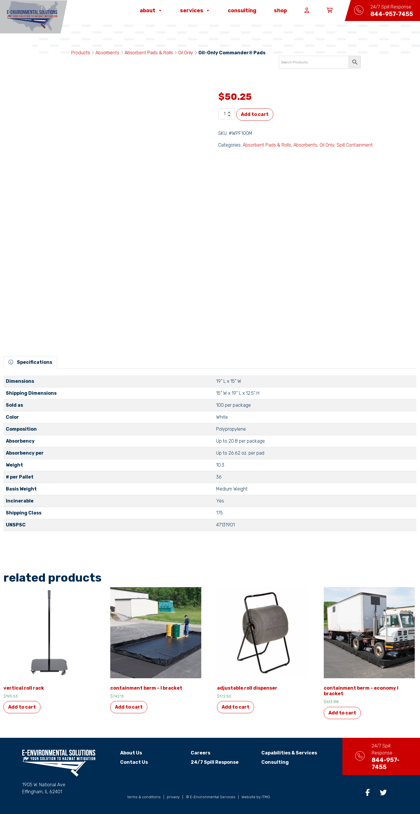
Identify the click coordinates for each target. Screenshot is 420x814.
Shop (280, 10)
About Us (126, 753)
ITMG (266, 797)
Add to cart (255, 114)
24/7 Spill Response (210, 762)
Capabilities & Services (284, 753)
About (151, 10)
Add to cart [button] (22, 707)
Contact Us (129, 762)
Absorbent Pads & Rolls (149, 52)
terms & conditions (144, 797)
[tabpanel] (210, 455)
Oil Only (185, 52)
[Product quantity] (226, 113)
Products (80, 52)
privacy (173, 797)
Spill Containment (355, 145)
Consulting (242, 10)
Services (195, 10)
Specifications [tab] (30, 362)
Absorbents (107, 52)
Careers (195, 753)
